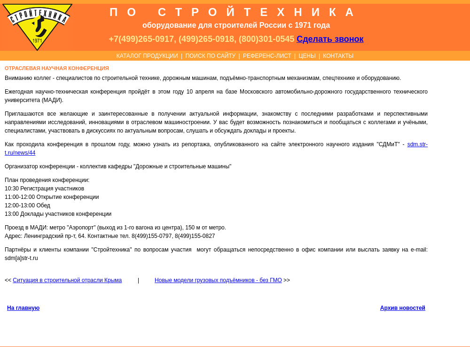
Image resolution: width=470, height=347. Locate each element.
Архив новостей (402, 308)
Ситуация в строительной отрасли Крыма (67, 280)
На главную (23, 308)
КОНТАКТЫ (338, 56)
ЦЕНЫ (306, 56)
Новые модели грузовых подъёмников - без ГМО (218, 280)
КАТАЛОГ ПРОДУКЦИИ (147, 56)
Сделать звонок (330, 39)
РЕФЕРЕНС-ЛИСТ (267, 56)
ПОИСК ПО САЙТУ (210, 56)
